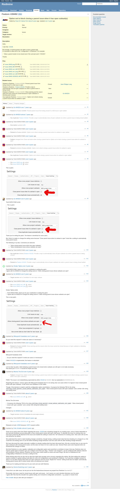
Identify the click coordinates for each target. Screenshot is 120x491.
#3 (87, 121)
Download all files (87, 65)
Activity (21, 10)
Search (79, 4)
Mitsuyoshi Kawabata (20, 336)
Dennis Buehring (19, 467)
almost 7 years (25, 114)
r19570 (28, 425)
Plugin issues (97, 23)
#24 (87, 466)
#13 (87, 273)
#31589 (17, 368)
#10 (87, 250)
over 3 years (48, 21)
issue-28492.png (10, 64)
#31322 (13, 360)
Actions (87, 84)
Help (11, 0)
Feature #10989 (20, 83)
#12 (87, 265)
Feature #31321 (22, 97)
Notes (10, 103)
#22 (87, 417)
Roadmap (29, 10)
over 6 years (29, 122)
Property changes (19, 103)
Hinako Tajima (18, 266)
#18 (87, 363)
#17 (87, 351)
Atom (84, 485)
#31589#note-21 (69, 380)
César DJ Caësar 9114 (21, 21)
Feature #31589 (20, 92)
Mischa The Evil (19, 371)
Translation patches (98, 24)
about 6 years (30, 393)
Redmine (54, 489)
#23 (87, 428)
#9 (87, 198)
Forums (54, 10)
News (42, 10)
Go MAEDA (66, 93)
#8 (87, 158)
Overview (5, 10)
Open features (97, 20)
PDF (88, 485)
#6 (87, 144)
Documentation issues (99, 17)
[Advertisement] (101, 59)
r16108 (11, 47)
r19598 (19, 425)
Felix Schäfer (18, 428)
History (5, 103)
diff (24, 125)
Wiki (48, 10)
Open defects (97, 18)
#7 (87, 151)
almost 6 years (26, 428)
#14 (87, 281)
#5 (87, 135)
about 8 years (33, 21)
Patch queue (96, 21)
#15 (87, 336)
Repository (62, 10)
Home (2, 0)
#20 (87, 393)
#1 (87, 107)
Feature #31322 (20, 87)
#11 (87, 258)
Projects (7, 0)
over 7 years (25, 107)
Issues (36, 10)
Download (13, 10)
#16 (87, 342)
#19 (87, 371)
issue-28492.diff (9, 67)
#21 (87, 410)
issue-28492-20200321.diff (13, 76)
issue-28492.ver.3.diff (11, 74)
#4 (87, 128)
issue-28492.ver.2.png (11, 71)
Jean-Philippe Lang (66, 84)
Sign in (111, 0)
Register (116, 0)
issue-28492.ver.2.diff (11, 69)
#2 (87, 114)
